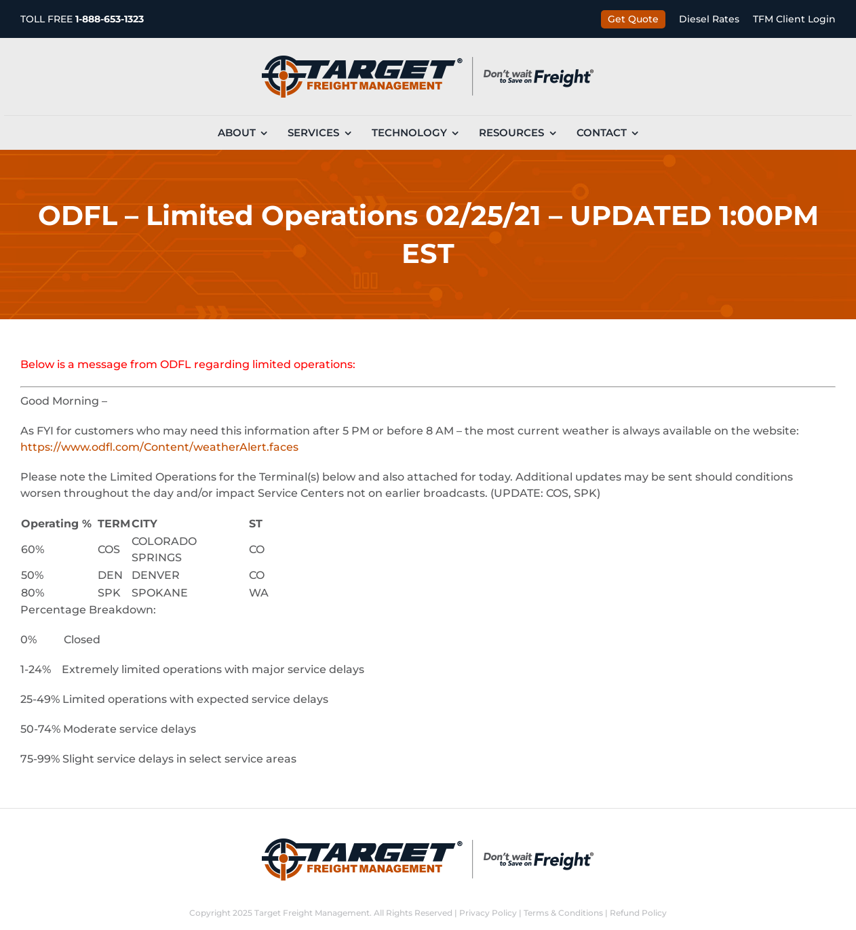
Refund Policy (638, 913)
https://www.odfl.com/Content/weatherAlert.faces (159, 447)
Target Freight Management (312, 913)
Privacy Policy (488, 913)
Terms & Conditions (563, 913)
